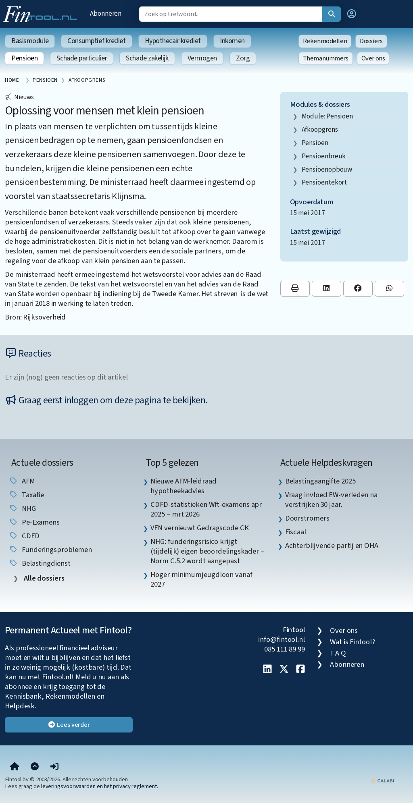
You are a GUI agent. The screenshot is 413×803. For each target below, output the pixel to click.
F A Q (338, 653)
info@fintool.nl (281, 639)
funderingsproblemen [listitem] (50, 549)
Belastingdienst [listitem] (40, 563)
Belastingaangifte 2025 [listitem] (320, 481)
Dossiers (371, 41)
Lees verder (69, 724)
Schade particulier (81, 58)
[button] (352, 14)
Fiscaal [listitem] (295, 532)
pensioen (315, 143)
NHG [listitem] (22, 508)
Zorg (243, 58)
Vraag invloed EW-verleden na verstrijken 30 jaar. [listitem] (331, 500)
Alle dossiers (43, 578)
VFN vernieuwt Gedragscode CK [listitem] (199, 528)
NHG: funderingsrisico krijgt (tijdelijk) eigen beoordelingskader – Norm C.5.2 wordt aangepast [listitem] (207, 551)
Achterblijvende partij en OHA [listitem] (331, 545)
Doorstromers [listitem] (307, 518)
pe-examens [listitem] (34, 522)
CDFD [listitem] (24, 536)
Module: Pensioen (327, 116)
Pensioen (24, 58)
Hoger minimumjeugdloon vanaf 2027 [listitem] (201, 579)
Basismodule (29, 41)
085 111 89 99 (284, 649)
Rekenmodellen (325, 41)
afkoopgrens (320, 129)
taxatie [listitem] (26, 495)
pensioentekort (324, 182)
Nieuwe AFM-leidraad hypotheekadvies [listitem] (183, 486)
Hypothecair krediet (173, 41)
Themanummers (325, 58)
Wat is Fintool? (352, 642)
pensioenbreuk (324, 156)
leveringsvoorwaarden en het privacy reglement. (99, 786)
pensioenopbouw (327, 169)
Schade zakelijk (147, 58)
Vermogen (202, 58)
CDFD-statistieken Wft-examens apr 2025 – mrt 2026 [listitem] (206, 509)
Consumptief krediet (96, 41)
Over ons (373, 58)
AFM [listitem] (22, 481)
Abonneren (105, 13)
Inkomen (232, 41)
